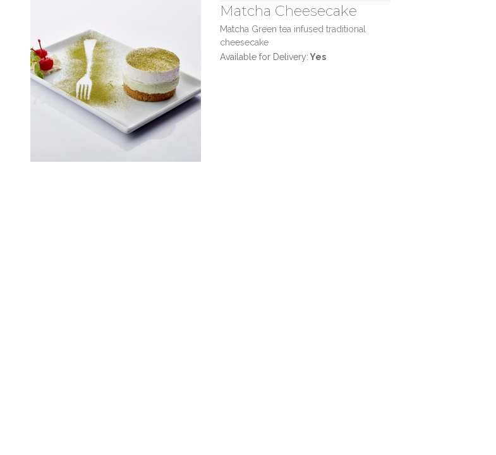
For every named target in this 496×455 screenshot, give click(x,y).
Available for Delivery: (273, 57)
